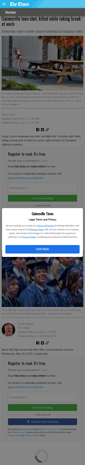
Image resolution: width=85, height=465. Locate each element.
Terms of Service (45, 225)
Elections (10, 12)
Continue (42, 249)
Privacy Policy (37, 229)
